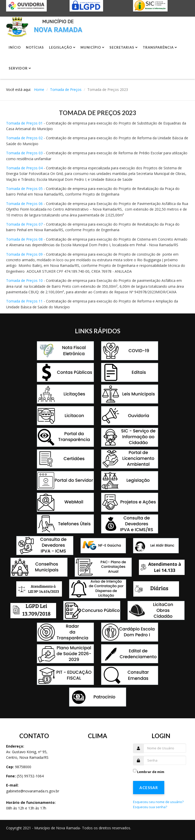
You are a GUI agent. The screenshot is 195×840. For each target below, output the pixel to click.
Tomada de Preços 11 (24, 301)
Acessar (148, 787)
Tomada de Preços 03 (24, 152)
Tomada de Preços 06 (24, 203)
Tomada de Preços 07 (24, 224)
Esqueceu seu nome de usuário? (158, 802)
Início (15, 47)
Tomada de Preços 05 (24, 188)
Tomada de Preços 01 (24, 123)
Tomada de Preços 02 (24, 137)
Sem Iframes (98, 771)
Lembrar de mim (150, 771)
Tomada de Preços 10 (24, 280)
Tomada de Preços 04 (24, 168)
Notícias (35, 47)
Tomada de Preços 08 (24, 239)
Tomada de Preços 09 (24, 254)
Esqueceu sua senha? (150, 807)
